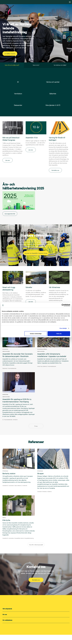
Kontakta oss (36, 585)
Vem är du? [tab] (36, 65)
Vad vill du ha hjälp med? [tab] (12, 65)
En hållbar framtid (12, 54)
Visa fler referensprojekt (36, 550)
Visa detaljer (63, 328)
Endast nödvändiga (35, 333)
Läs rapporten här (12, 219)
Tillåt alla (59, 333)
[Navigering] (70, 2)
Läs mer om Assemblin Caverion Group (36, 258)
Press (36, 431)
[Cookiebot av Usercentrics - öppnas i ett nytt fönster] (63, 305)
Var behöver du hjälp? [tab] (60, 65)
